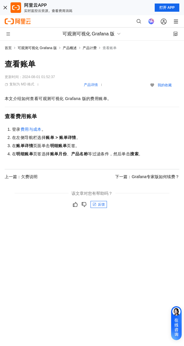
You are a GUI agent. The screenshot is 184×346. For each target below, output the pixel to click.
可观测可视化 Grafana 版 (37, 48)
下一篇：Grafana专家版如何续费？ (147, 176)
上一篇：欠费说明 (21, 176)
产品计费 (90, 48)
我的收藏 (165, 85)
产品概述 (70, 48)
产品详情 (91, 85)
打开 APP (167, 8)
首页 (8, 48)
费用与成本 (31, 129)
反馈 (99, 204)
